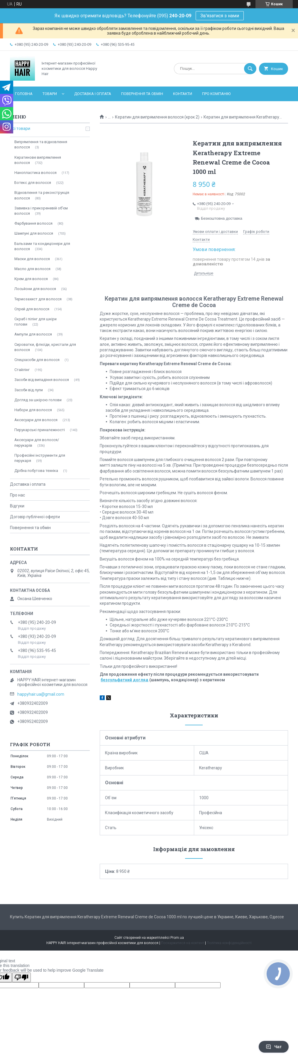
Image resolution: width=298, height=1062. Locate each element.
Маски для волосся (32, 259)
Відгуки (17, 506)
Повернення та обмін (142, 94)
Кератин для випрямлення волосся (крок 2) (157, 117)
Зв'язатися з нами (219, 15)
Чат (274, 1046)
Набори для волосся (33, 410)
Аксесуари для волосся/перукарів (36, 442)
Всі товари (20, 128)
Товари (50, 94)
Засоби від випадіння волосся (41, 379)
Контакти (182, 94)
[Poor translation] (21, 977)
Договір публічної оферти (35, 516)
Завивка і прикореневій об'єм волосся (41, 211)
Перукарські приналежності (39, 430)
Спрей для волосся (31, 309)
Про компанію (216, 94)
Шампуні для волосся (33, 233)
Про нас (17, 495)
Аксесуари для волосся (35, 420)
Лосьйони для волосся (35, 289)
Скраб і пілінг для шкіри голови (35, 321)
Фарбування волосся (33, 223)
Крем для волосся (31, 279)
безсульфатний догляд (124, 679)
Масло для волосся (32, 269)
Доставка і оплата (92, 94)
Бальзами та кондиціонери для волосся (42, 246)
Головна (24, 94)
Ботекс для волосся (32, 182)
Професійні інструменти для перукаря (39, 458)
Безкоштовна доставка (221, 218)
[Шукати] (250, 68)
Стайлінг (22, 369)
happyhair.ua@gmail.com (40, 694)
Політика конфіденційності (229, 943)
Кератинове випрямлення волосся (37, 160)
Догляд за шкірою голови (38, 400)
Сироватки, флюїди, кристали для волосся (45, 347)
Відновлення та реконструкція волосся (41, 195)
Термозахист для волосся (38, 299)
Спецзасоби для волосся (37, 360)
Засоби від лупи (28, 390)
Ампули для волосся (33, 334)
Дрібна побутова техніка (36, 470)
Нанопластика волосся (35, 172)
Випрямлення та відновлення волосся (40, 144)
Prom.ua (177, 938)
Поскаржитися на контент (182, 943)
